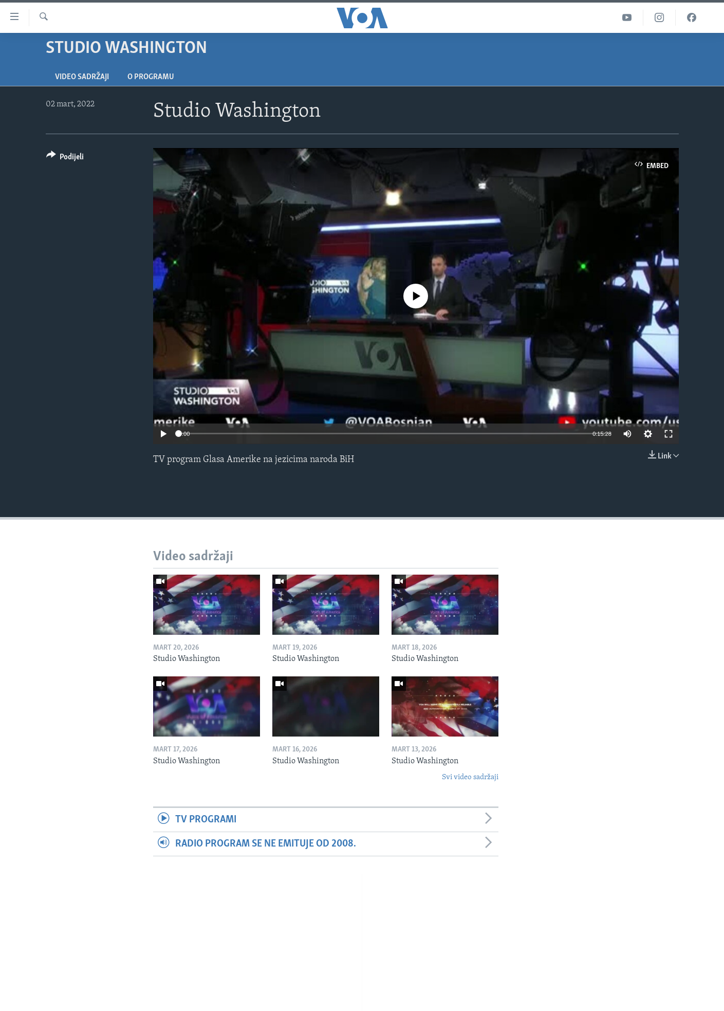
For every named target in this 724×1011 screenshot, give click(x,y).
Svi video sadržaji (470, 777)
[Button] (65, 158)
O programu (150, 77)
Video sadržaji (82, 77)
